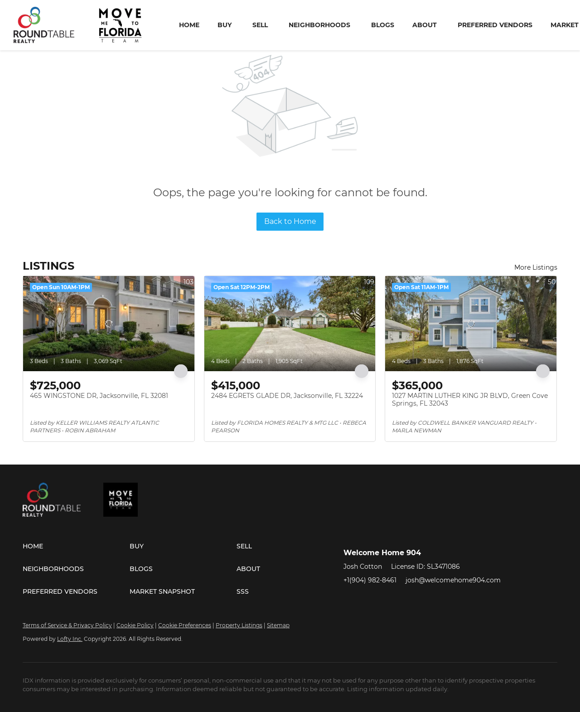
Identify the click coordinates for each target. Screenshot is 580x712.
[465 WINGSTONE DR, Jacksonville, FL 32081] (108, 323)
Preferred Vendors (495, 25)
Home (189, 25)
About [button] (424, 25)
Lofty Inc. (69, 638)
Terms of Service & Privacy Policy (67, 625)
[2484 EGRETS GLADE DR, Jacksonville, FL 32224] (290, 323)
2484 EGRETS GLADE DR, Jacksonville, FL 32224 (287, 396)
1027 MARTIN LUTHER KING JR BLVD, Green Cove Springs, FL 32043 (470, 400)
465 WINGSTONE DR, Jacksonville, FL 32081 (99, 396)
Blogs (382, 25)
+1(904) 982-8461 (369, 580)
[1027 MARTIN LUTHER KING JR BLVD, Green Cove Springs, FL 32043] (470, 323)
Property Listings (239, 625)
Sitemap (278, 625)
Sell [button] (260, 25)
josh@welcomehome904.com (453, 580)
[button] (76, 546)
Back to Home (290, 221)
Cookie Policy (135, 625)
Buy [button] (225, 25)
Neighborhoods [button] (319, 25)
